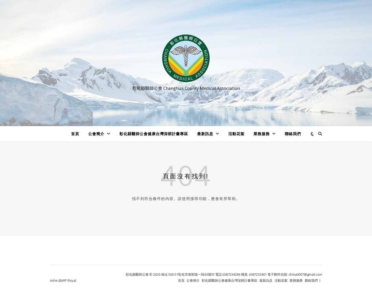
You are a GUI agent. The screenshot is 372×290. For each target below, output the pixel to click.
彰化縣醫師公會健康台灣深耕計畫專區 (153, 133)
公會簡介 (96, 133)
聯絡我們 (293, 133)
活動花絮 (236, 133)
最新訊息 (205, 133)
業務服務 (262, 133)
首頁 (75, 133)
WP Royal (69, 280)
